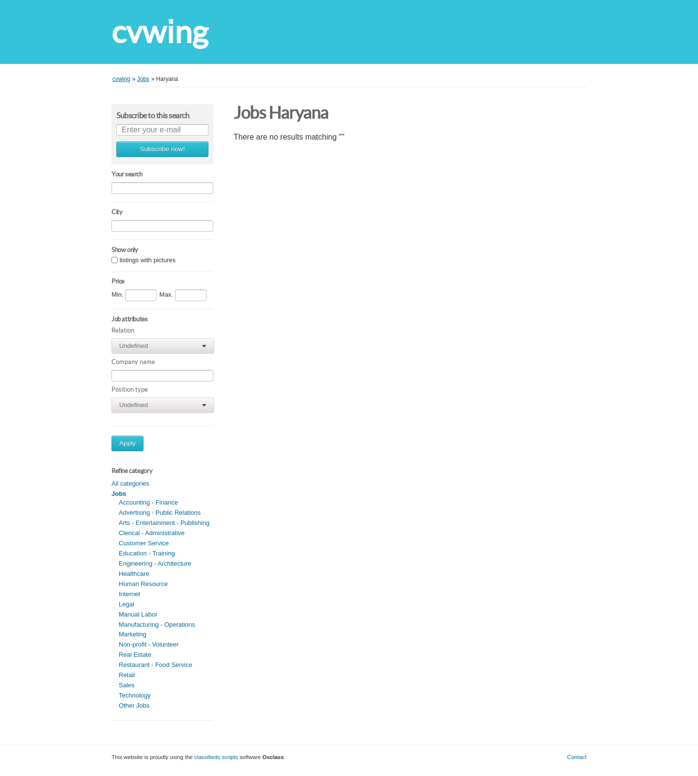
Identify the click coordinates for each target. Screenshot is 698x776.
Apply (127, 443)
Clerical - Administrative (152, 533)
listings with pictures (148, 260)
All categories (130, 483)
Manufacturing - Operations (157, 624)
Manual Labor (138, 614)
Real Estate (135, 654)
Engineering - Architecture (155, 563)
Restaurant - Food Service (155, 664)
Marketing (132, 634)
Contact (577, 757)
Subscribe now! (162, 149)
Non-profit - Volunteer (149, 644)
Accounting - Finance (148, 502)
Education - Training (147, 553)
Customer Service (144, 543)
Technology (135, 695)
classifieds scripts (216, 757)
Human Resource (143, 583)
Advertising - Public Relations (160, 512)
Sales (127, 685)
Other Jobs (134, 705)
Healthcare (134, 573)
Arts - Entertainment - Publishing (164, 522)
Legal (126, 604)
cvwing (159, 31)
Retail (127, 675)
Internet (129, 594)
